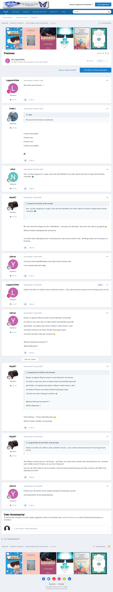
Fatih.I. (12, 108)
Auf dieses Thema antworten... (26, 529)
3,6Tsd (13, 217)
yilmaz (12, 256)
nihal (12, 169)
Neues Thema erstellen (67, 70)
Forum (6, 13)
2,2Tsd (13, 99)
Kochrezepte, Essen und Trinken (36, 62)
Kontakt (61, 584)
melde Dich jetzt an (69, 517)
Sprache (52, 584)
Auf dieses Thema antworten (95, 70)
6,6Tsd (13, 188)
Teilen (90, 61)
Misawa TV (54, 12)
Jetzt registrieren (103, 4)
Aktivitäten (15, 12)
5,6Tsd (13, 128)
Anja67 (12, 197)
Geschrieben (33, 80)
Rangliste (34, 17)
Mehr (64, 12)
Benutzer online (22, 17)
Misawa (26, 12)
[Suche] (83, 11)
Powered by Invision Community (56, 589)
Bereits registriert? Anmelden (81, 4)
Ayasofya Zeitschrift (39, 12)
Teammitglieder (7, 17)
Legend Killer (20, 59)
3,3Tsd (13, 276)
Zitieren (31, 100)
